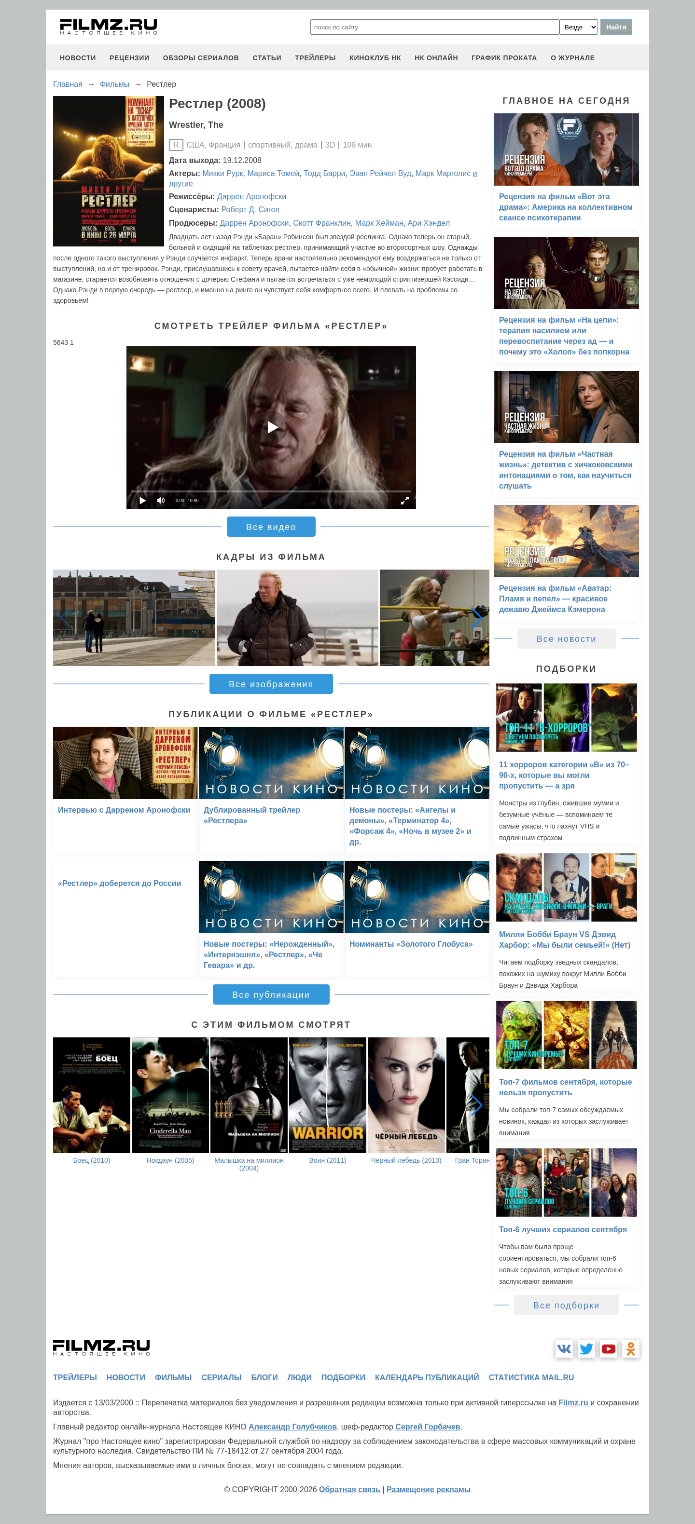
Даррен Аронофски (251, 196)
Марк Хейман (379, 223)
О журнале (573, 58)
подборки (343, 1378)
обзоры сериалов (201, 58)
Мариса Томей (273, 173)
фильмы (173, 1378)
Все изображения (271, 684)
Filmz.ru (573, 1403)
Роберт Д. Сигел (250, 209)
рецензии (130, 58)
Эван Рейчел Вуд (380, 173)
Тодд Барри (324, 173)
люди (300, 1378)
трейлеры (315, 58)
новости (78, 58)
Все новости (567, 639)
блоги (264, 1378)
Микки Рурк (223, 173)
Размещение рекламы (429, 1489)
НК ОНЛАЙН (436, 58)
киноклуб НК (375, 58)
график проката (504, 58)
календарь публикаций (427, 1378)
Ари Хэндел (429, 223)
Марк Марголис (443, 173)
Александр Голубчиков (293, 1427)
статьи (266, 58)
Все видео (271, 527)
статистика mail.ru (531, 1378)
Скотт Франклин (321, 223)
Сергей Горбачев (427, 1427)
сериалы (221, 1378)
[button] (476, 617)
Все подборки (566, 1305)
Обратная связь (349, 1489)
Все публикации (271, 995)
